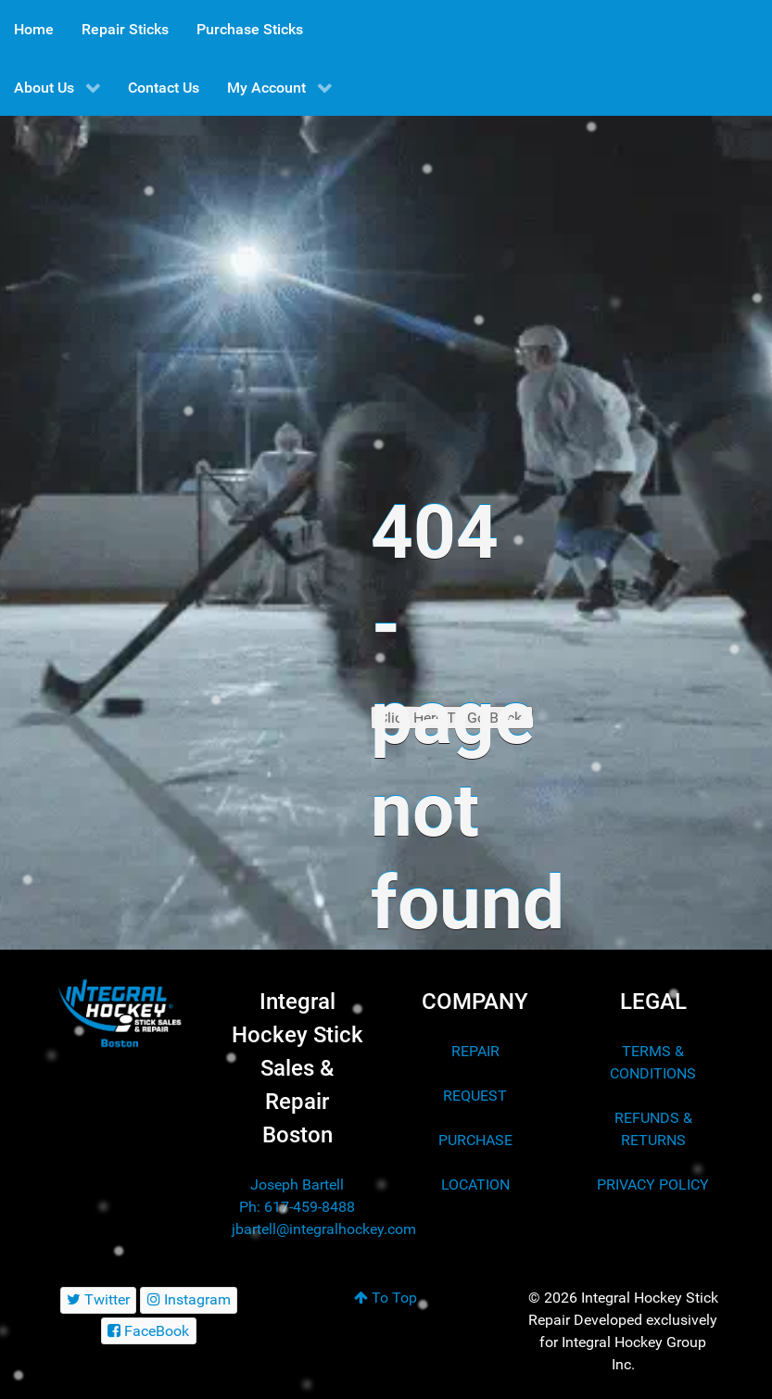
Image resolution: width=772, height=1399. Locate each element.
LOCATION (475, 1184)
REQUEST (475, 1095)
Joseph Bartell (297, 1184)
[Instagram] (188, 1300)
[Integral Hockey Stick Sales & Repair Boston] (119, 1013)
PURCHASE (475, 1140)
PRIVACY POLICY (653, 1184)
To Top (385, 1297)
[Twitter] (98, 1300)
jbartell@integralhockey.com (324, 1229)
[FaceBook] (148, 1330)
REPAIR (475, 1051)
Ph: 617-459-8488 (297, 1207)
